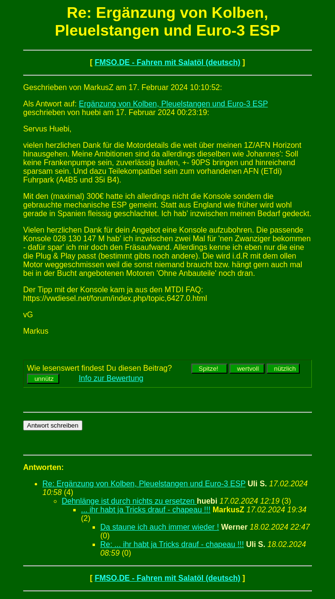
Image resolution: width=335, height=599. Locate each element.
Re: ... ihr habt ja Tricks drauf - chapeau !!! (172, 544)
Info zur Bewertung (111, 378)
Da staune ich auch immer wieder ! (159, 527)
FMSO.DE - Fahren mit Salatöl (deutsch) (167, 62)
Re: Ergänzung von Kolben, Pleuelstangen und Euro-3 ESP (143, 484)
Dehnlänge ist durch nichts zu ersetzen (129, 501)
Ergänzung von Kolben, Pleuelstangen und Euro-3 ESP (173, 104)
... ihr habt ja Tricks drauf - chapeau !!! (146, 510)
